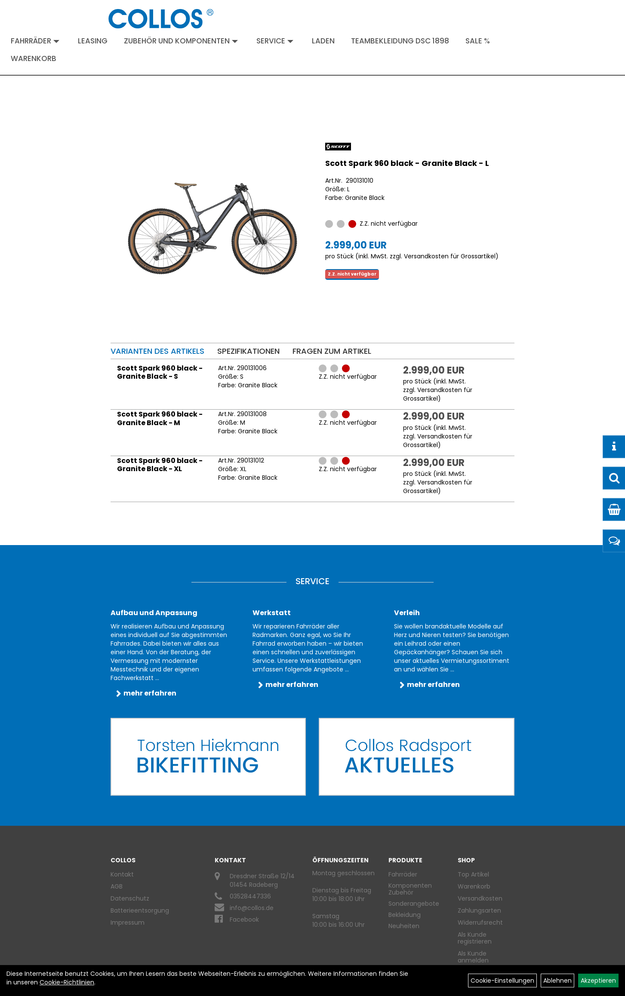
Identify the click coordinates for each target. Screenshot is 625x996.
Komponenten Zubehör (410, 889)
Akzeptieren (598, 980)
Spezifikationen (248, 351)
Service (274, 41)
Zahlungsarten (479, 910)
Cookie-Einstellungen (502, 980)
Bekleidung (404, 914)
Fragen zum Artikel (331, 351)
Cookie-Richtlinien (67, 982)
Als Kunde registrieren (475, 938)
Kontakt (122, 874)
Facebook (244, 919)
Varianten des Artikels (157, 351)
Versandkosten (480, 898)
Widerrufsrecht (480, 922)
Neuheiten (403, 926)
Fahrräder (35, 41)
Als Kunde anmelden (473, 957)
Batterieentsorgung (140, 910)
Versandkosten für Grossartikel (450, 256)
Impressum (128, 922)
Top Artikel (473, 874)
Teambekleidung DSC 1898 (400, 41)
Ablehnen (557, 980)
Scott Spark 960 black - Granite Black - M (160, 418)
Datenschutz (130, 898)
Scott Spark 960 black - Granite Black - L (407, 163)
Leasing (93, 41)
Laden (323, 41)
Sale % (477, 41)
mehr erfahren (149, 693)
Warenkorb (33, 58)
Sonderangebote (413, 903)
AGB (117, 886)
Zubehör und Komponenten (181, 41)
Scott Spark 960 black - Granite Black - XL (160, 465)
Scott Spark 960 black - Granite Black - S (160, 372)
